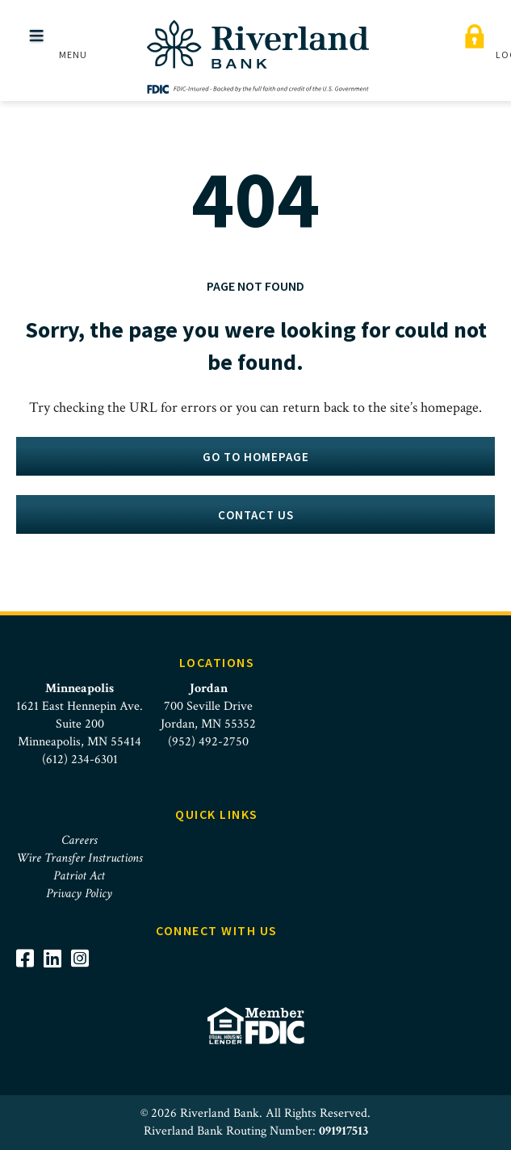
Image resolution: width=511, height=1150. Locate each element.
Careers (79, 840)
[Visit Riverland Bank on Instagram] (84, 958)
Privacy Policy (79, 893)
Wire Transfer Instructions (79, 858)
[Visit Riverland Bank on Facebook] (30, 958)
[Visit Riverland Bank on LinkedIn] (57, 958)
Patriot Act (79, 875)
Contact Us (256, 515)
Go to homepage (256, 456)
